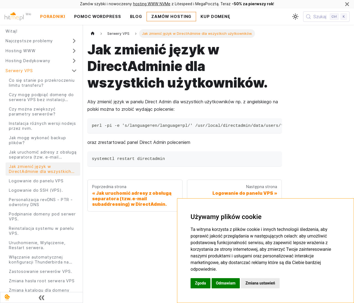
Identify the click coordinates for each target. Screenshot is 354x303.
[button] (41, 40)
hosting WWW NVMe (151, 4)
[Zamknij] (347, 4)
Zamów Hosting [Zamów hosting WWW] (171, 16)
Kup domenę (215, 16)
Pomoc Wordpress (97, 16)
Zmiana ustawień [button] (260, 283)
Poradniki (52, 16)
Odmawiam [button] (226, 283)
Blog (136, 16)
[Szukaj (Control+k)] (326, 16)
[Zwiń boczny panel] (41, 297)
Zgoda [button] (200, 283)
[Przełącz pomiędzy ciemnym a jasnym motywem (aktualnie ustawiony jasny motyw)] (295, 16)
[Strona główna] (92, 33)
